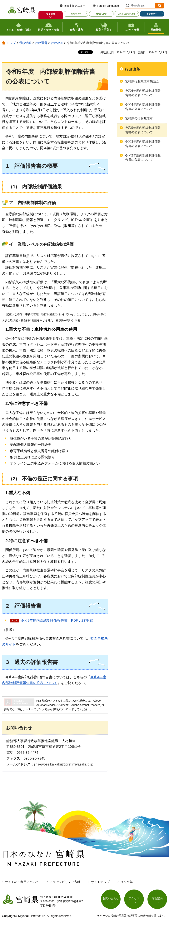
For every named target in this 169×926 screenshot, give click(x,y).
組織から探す (101, 14)
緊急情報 (50, 14)
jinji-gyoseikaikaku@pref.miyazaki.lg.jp (63, 764)
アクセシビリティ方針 (65, 882)
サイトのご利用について (22, 882)
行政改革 (57, 43)
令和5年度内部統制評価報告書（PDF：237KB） (58, 620)
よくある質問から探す (126, 14)
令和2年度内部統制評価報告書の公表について (143, 157)
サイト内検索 (127, 5)
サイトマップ (100, 882)
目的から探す (76, 14)
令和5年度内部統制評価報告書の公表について (143, 130)
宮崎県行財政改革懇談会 (142, 81)
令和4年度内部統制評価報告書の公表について (143, 106)
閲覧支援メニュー (74, 5)
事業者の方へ (152, 14)
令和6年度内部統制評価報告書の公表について (143, 93)
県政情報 (25, 43)
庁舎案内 (157, 898)
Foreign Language (108, 5)
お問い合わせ (111, 898)
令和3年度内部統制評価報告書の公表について (143, 143)
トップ (11, 43)
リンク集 (126, 882)
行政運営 (41, 43)
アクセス (134, 898)
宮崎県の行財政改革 (139, 118)
